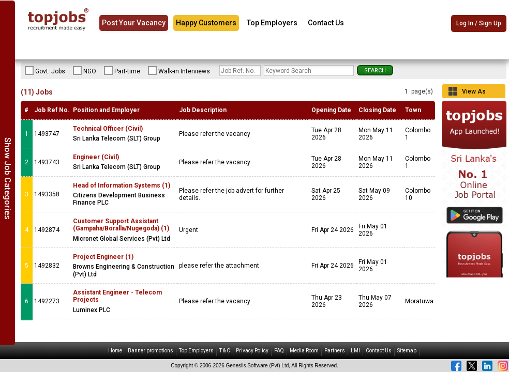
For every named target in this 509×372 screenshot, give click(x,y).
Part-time (122, 71)
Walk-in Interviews (179, 71)
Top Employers (272, 23)
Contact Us (326, 23)
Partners (334, 350)
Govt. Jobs (45, 71)
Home (115, 350)
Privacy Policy (252, 350)
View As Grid (474, 93)
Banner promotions (150, 350)
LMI (355, 350)
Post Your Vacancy (134, 23)
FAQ (279, 350)
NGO (84, 71)
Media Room (304, 350)
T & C (224, 350)
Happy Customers (206, 23)
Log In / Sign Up (478, 23)
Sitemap (406, 350)
